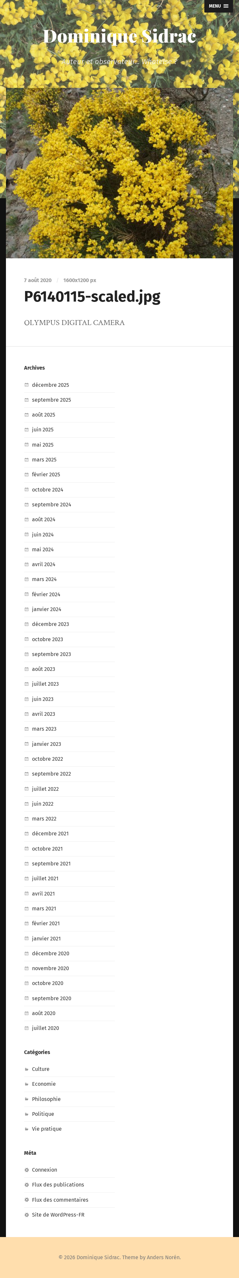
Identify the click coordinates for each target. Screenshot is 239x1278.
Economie (44, 1084)
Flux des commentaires (60, 1200)
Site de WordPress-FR (58, 1215)
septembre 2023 (51, 654)
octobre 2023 (47, 639)
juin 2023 (42, 699)
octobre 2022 (47, 759)
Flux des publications (58, 1185)
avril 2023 (43, 714)
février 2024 (46, 594)
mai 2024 (43, 549)
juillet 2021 (45, 878)
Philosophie (46, 1099)
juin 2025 (42, 429)
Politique (43, 1114)
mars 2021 (44, 908)
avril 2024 (43, 564)
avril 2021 (43, 894)
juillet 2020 (45, 1028)
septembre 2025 (51, 400)
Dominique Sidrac (119, 35)
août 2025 (43, 415)
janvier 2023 (46, 744)
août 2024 (43, 519)
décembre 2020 (50, 953)
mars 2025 (44, 459)
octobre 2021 (47, 849)
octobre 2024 (47, 490)
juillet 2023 (45, 684)
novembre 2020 (50, 968)
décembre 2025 (50, 385)
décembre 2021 (50, 833)
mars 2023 (44, 729)
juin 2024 (43, 534)
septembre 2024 (51, 504)
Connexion (44, 1170)
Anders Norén (163, 1257)
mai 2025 (42, 445)
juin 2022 (42, 804)
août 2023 (43, 669)
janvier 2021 (46, 938)
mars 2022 (44, 819)
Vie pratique (47, 1129)
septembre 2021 (51, 863)
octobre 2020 (47, 983)
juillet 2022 (45, 789)
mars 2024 (44, 579)
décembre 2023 (50, 624)
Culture (41, 1069)
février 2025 (46, 474)
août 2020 (43, 1013)
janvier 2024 (46, 609)
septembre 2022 (51, 774)
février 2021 (46, 923)
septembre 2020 (51, 998)
